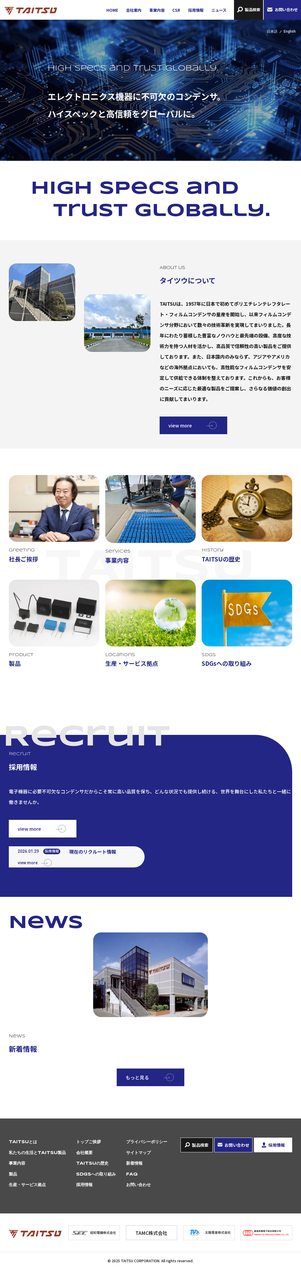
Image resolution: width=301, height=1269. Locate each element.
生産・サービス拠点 (27, 1185)
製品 (13, 1174)
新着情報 (134, 1163)
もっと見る (137, 1077)
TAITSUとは (23, 1142)
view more (180, 425)
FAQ (132, 1174)
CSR (176, 10)
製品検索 (252, 9)
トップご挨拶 (88, 1142)
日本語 (272, 31)
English (290, 31)
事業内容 (157, 10)
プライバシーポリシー (146, 1142)
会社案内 (133, 10)
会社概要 (84, 1153)
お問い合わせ (286, 9)
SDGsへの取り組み (96, 1174)
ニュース (218, 10)
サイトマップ (138, 1153)
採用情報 (195, 10)
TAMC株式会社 (151, 1232)
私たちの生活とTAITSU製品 (37, 1153)
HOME (112, 10)
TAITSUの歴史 (92, 1163)
